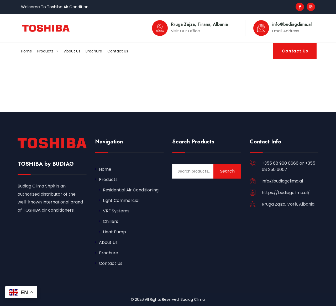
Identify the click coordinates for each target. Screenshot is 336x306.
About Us (72, 51)
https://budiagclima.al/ (286, 193)
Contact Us (117, 51)
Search (227, 171)
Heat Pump (114, 232)
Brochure (94, 51)
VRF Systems (116, 211)
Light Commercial (121, 201)
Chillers (110, 222)
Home (26, 51)
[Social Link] (300, 7)
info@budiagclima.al (282, 181)
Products (48, 51)
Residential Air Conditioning (131, 190)
